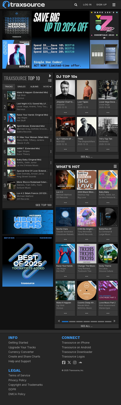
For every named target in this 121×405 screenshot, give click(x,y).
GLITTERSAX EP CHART (65, 139)
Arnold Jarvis (37, 173)
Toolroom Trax (84, 271)
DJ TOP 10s (66, 76)
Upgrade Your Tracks (22, 347)
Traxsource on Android (76, 347)
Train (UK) (30, 185)
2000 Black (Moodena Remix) (86, 192)
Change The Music (86, 266)
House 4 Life (23, 143)
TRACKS (9, 86)
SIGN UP (101, 4)
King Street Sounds (26, 176)
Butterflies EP (105, 229)
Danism (20, 185)
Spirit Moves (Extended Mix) (31, 126)
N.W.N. (20, 162)
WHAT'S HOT (68, 166)
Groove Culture (106, 271)
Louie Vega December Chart (108, 102)
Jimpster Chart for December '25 (65, 102)
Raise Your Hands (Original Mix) (32, 114)
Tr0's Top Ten (105, 139)
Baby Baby (104, 192)
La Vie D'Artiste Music (27, 165)
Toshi (39, 185)
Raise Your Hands (64, 266)
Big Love (82, 197)
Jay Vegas (22, 117)
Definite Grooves (39, 129)
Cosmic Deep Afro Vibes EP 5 (86, 302)
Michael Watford (25, 196)
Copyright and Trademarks (25, 384)
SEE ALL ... (86, 156)
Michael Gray (23, 129)
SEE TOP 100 (43, 205)
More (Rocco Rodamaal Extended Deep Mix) (39, 182)
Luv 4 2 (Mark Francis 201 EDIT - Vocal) (36, 193)
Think (80, 139)
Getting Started (18, 342)
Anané (32, 106)
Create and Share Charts (24, 356)
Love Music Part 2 (107, 302)
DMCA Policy (16, 394)
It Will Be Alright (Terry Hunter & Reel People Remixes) (86, 229)
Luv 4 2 (59, 192)
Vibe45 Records (85, 234)
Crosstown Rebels (65, 234)
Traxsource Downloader (77, 352)
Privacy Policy (17, 380)
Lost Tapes (83, 102)
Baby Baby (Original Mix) (29, 159)
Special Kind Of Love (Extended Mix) (35, 171)
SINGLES (21, 86)
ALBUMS (34, 86)
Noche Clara (62, 229)
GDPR (12, 389)
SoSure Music (24, 187)
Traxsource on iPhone (75, 342)
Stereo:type (104, 308)
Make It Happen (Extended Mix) (32, 92)
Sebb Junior (31, 162)
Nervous (21, 109)
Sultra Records (24, 131)
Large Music (104, 234)
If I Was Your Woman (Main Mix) (32, 137)
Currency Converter (21, 352)
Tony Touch (43, 106)
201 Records (23, 199)
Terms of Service (19, 375)
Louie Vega (22, 106)
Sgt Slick (21, 95)
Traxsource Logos (73, 356)
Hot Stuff (21, 120)
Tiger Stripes (23, 151)
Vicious (20, 98)
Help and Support (19, 361)
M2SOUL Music (85, 308)
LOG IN (87, 4)
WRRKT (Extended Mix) (28, 148)
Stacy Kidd (22, 140)
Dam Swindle (23, 173)
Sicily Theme (105, 266)
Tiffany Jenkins (36, 140)
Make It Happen (63, 302)
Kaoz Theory (23, 154)
